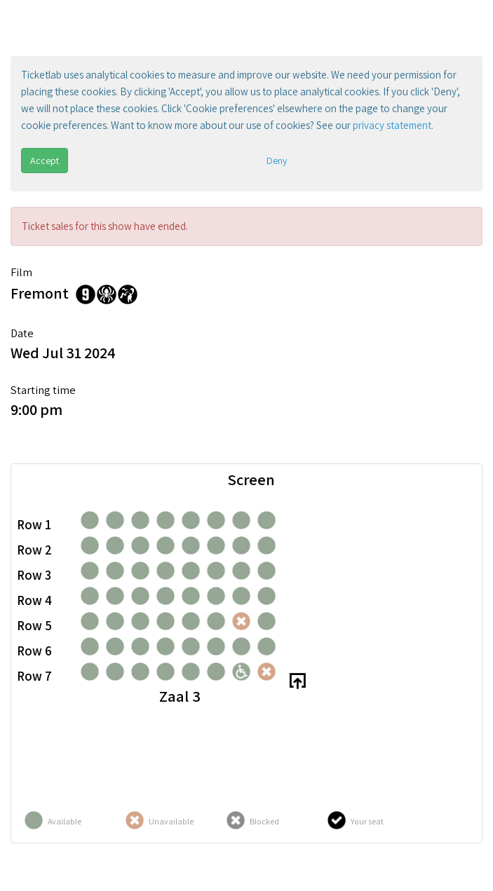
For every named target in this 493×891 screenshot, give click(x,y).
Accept (44, 160)
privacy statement (392, 125)
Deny (276, 160)
